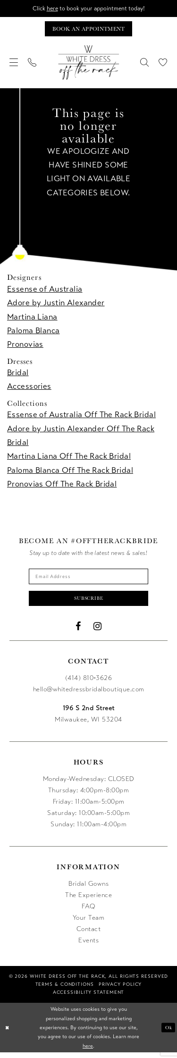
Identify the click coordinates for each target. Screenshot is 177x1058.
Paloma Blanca (33, 332)
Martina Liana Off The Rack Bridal (69, 458)
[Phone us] (32, 65)
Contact (88, 935)
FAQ (88, 912)
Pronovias (25, 347)
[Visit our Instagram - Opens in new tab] (97, 632)
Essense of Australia (45, 291)
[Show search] (144, 65)
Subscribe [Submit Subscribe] (89, 603)
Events (88, 946)
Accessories (29, 389)
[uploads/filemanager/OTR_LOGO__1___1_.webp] (88, 65)
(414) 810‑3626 (88, 684)
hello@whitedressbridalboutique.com (88, 695)
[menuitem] (14, 65)
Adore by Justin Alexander (56, 305)
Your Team (89, 924)
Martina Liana (32, 319)
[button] (14, 65)
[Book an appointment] (88, 30)
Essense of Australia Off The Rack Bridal (81, 417)
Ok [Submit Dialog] (168, 1033)
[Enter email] (89, 579)
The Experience (88, 901)
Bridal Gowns (88, 890)
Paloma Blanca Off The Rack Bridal (70, 472)
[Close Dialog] (8, 1033)
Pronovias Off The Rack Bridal (62, 486)
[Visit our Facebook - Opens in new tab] (78, 632)
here (48, 9)
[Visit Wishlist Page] (163, 65)
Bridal (18, 375)
